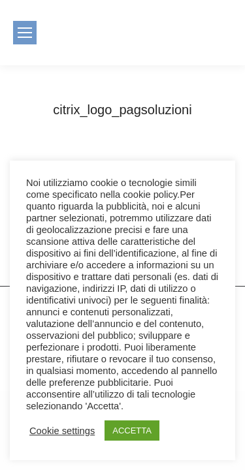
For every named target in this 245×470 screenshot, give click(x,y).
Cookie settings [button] (62, 431)
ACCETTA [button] (132, 430)
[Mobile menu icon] (25, 32)
